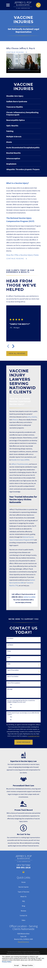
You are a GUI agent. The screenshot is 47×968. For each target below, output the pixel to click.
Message (9, 689)
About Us (23, 897)
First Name (10, 638)
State (8, 664)
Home (23, 882)
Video (23, 920)
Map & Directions (23, 942)
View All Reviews (17, 354)
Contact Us (23, 916)
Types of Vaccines (23, 892)
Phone (9, 651)
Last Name (10, 645)
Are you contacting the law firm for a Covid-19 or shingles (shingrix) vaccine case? (21, 701)
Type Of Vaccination (13, 670)
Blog (23, 906)
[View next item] (13, 346)
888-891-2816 (23, 867)
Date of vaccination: (13, 676)
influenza (15, 420)
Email (8, 657)
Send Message (23, 742)
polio (29, 417)
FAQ (23, 901)
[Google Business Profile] (23, 872)
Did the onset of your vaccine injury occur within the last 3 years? (23, 713)
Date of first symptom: (13, 683)
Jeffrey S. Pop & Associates (19, 464)
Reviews (23, 911)
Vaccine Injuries (23, 887)
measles (34, 417)
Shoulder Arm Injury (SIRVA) (20, 460)
